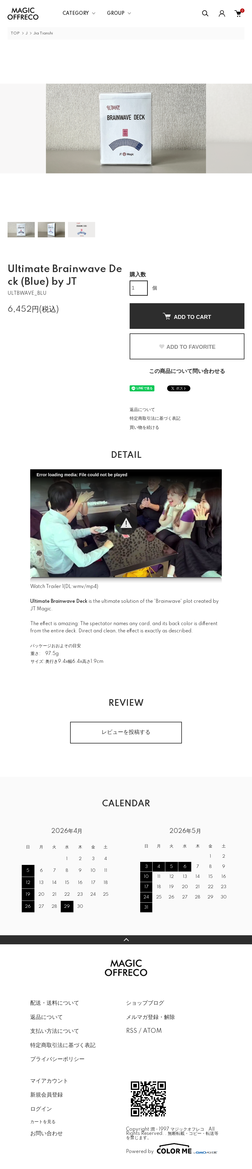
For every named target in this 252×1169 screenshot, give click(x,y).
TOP (15, 33)
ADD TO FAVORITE (187, 347)
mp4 (91, 586)
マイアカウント (49, 1081)
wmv (78, 586)
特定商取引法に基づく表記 (155, 418)
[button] (126, 523)
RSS (131, 1031)
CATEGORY (76, 13)
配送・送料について (54, 1003)
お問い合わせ (46, 1134)
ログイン (41, 1109)
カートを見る (43, 1121)
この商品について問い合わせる (187, 371)
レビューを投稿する (126, 732)
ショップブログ (145, 1003)
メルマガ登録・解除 (150, 1017)
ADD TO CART (187, 316)
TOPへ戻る (126, 939)
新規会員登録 (46, 1095)
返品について (142, 409)
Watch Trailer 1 (47, 586)
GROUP (115, 13)
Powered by (171, 1148)
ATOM (152, 1031)
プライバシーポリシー (57, 1059)
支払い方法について (54, 1031)
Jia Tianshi (43, 33)
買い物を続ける (144, 427)
